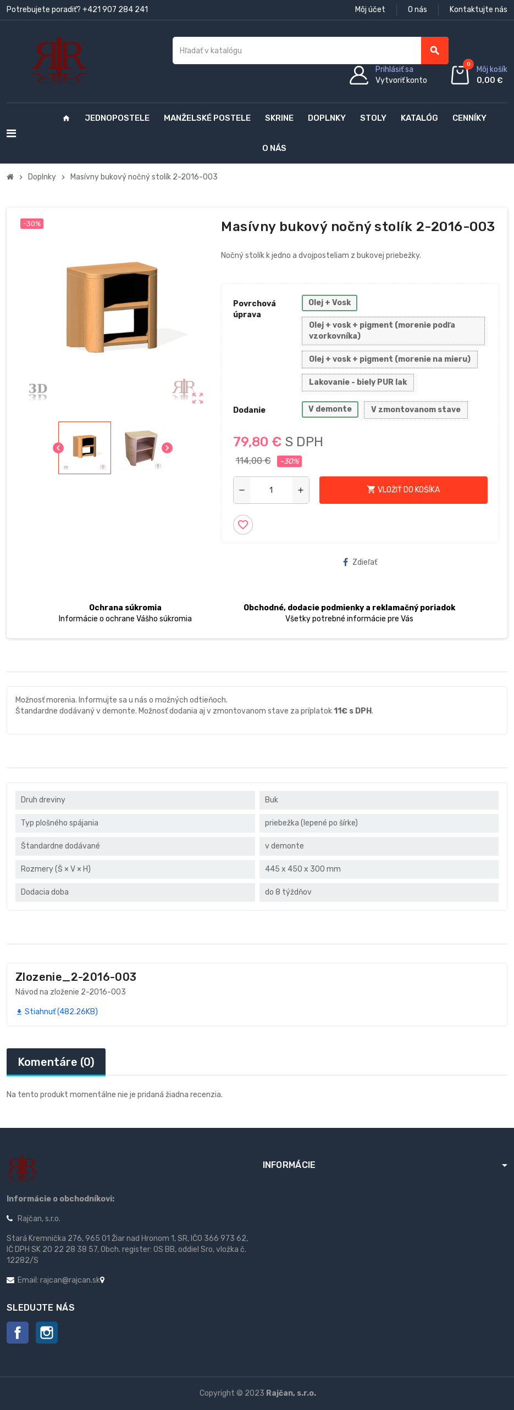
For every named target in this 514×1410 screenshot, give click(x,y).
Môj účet (370, 9)
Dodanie (249, 410)
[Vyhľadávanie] (310, 50)
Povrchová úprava (254, 309)
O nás (417, 9)
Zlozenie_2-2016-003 (76, 977)
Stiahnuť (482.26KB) (56, 1011)
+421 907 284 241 (115, 9)
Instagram (47, 1333)
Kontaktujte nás (478, 9)
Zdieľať (360, 562)
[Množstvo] (271, 490)
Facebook (18, 1333)
